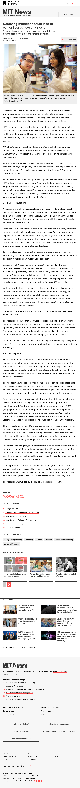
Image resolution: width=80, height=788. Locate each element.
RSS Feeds (45, 715)
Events (13, 778)
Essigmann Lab (11, 509)
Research (31, 754)
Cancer (39, 540)
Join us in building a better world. (17, 766)
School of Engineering (14, 524)
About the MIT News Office (14, 707)
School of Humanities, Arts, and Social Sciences (25, 689)
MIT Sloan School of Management (19, 693)
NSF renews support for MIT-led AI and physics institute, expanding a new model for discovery (67, 636)
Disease (48, 540)
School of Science (12, 528)
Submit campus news (21, 731)
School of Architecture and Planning (20, 683)
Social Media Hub (26, 781)
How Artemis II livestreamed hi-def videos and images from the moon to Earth (67, 609)
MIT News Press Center (51, 707)
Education (6, 754)
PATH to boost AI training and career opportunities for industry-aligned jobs (27, 635)
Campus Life (33, 757)
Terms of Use (8, 711)
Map (8, 778)
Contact (33, 778)
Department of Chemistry (15, 516)
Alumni (5, 760)
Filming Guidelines (11, 715)
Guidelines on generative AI (21, 739)
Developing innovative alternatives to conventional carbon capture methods (66, 622)
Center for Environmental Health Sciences (22, 512)
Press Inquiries (47, 711)
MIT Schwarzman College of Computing (22, 699)
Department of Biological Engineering (20, 520)
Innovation (58, 754)
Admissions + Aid (9, 757)
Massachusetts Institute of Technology (17, 773)
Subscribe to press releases (59, 724)
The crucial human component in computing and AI (26, 608)
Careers (26, 778)
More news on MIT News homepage (18, 647)
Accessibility (14, 781)
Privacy (5, 781)
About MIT (32, 760)
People (20, 778)
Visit (4, 778)
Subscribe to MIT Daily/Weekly (21, 724)
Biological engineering (13, 540)
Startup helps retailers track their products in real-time (27, 621)
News (56, 757)
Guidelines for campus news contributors (59, 731)
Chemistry (29, 540)
